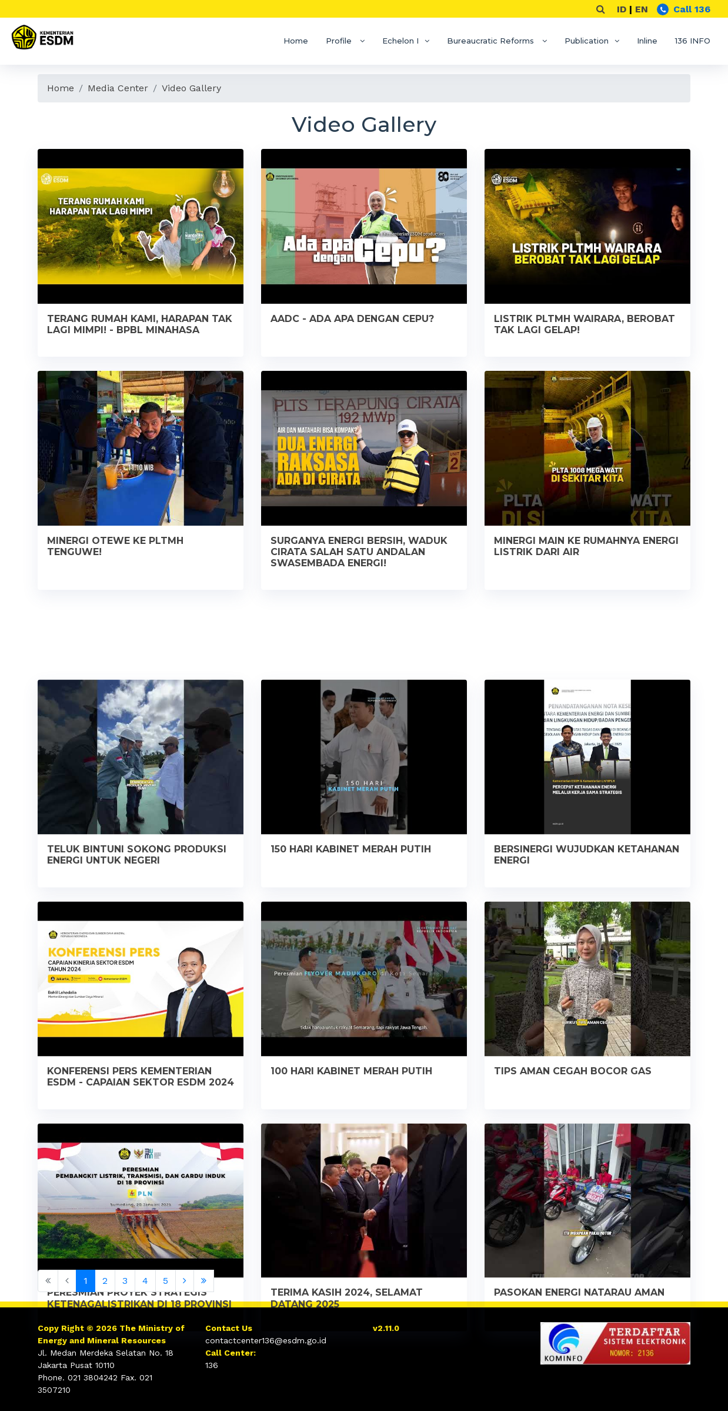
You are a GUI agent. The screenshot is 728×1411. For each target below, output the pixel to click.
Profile (340, 40)
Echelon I (400, 40)
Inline (647, 40)
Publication (587, 40)
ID (621, 9)
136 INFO (692, 40)
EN (641, 9)
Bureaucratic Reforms (491, 40)
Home (295, 40)
